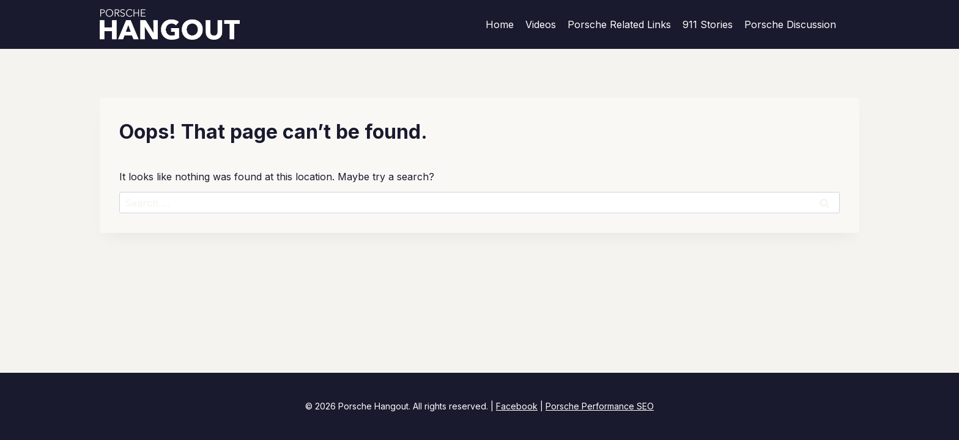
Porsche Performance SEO (600, 406)
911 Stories (708, 24)
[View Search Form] (853, 24)
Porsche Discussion (790, 24)
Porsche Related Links (619, 24)
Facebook (517, 406)
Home (500, 24)
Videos (540, 24)
